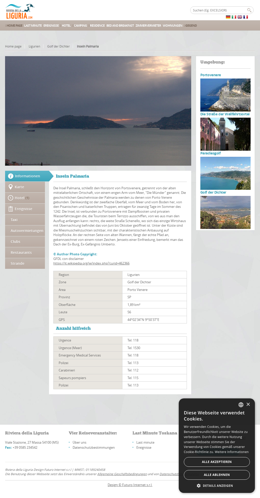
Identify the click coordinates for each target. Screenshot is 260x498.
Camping (79, 25)
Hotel (65, 25)
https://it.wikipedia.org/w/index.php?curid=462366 (91, 263)
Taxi (14, 219)
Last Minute (33, 25)
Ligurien (34, 46)
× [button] (248, 405)
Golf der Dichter (58, 46)
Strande (17, 263)
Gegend (190, 25)
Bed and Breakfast (120, 25)
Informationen (27, 176)
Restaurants (21, 252)
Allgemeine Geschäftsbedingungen (122, 474)
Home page (13, 46)
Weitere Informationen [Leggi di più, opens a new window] (232, 452)
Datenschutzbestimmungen (94, 447)
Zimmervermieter (148, 25)
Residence (97, 25)
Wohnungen (172, 25)
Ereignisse (51, 25)
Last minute (145, 442)
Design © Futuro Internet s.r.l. (130, 485)
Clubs (15, 241)
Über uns (79, 442)
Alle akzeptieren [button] (217, 462)
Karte (19, 186)
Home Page (13, 25)
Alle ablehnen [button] (217, 475)
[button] (217, 485)
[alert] (217, 445)
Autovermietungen (27, 230)
